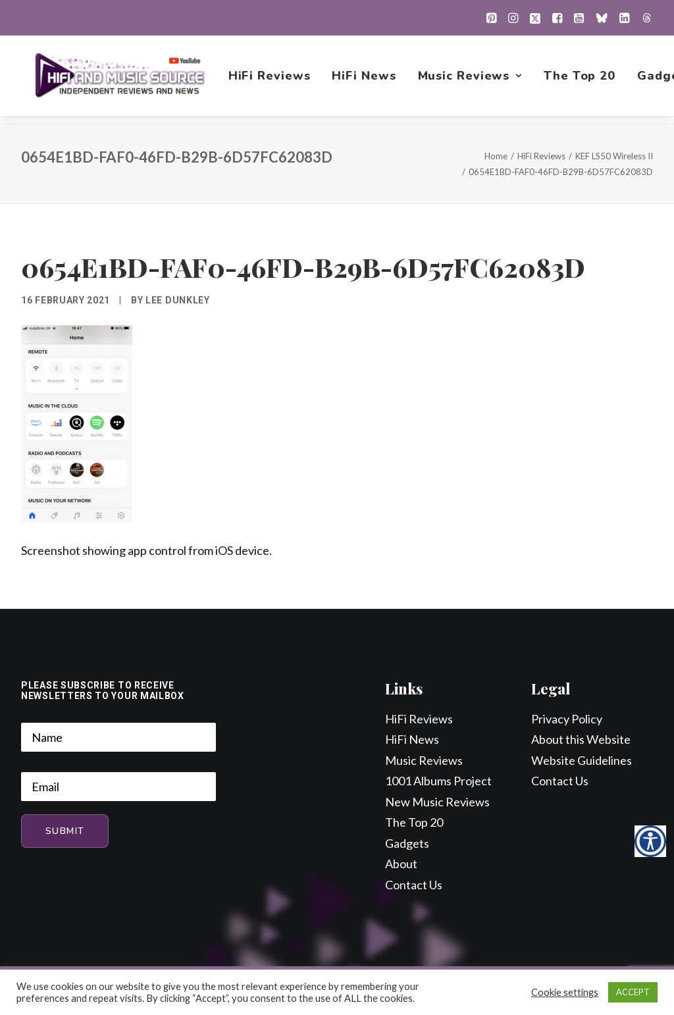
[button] (491, 18)
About (401, 864)
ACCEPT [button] (633, 992)
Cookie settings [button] (564, 992)
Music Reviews (471, 80)
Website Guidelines (581, 761)
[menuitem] (491, 18)
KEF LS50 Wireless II (614, 156)
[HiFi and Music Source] (120, 79)
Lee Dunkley (177, 301)
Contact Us (413, 885)
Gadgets (407, 844)
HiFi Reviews (271, 80)
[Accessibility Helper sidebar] (650, 841)
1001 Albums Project (438, 781)
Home (495, 156)
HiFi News (366, 80)
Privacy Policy (566, 719)
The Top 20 (581, 80)
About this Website (581, 740)
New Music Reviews (437, 802)
